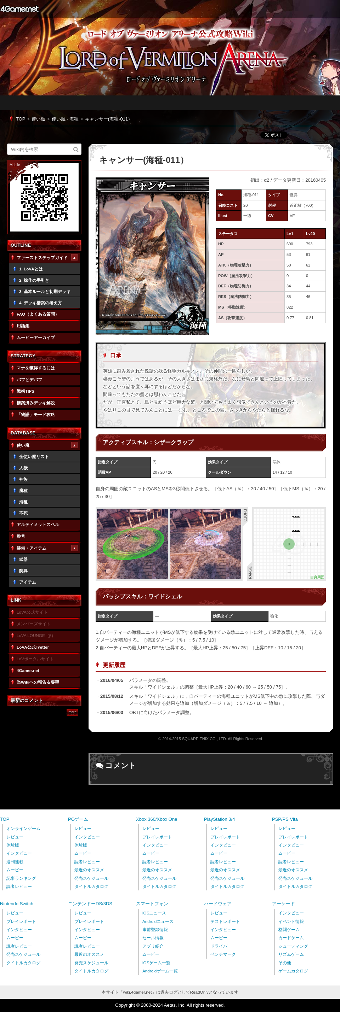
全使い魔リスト (34, 456)
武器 (23, 559)
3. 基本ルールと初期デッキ (44, 291)
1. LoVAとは (31, 269)
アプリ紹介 (153, 946)
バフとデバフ (29, 379)
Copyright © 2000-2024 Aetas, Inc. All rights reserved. (170, 1005)
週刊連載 (14, 861)
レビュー (14, 837)
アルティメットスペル (38, 524)
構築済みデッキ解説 (36, 402)
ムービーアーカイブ (36, 337)
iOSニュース (154, 913)
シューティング (293, 946)
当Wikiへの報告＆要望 (38, 682)
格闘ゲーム (289, 929)
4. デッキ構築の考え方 (40, 302)
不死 (23, 513)
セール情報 (153, 937)
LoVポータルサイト (35, 658)
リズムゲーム (291, 954)
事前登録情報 (155, 929)
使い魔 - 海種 (65, 119)
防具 (23, 570)
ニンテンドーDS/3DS (90, 903)
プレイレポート (157, 837)
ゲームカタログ (293, 971)
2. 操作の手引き (34, 280)
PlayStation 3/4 (219, 819)
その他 (284, 962)
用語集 (23, 325)
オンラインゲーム (23, 828)
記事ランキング (21, 878)
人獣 (23, 468)
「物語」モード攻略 (36, 414)
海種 (23, 501)
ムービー (14, 869)
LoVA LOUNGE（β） (36, 635)
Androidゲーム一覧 (160, 971)
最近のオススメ (89, 869)
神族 (23, 479)
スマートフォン (152, 903)
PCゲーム (78, 819)
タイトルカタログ (91, 886)
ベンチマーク (223, 954)
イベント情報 (291, 921)
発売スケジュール (91, 878)
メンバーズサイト (34, 623)
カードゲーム (291, 937)
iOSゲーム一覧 (156, 962)
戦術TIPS (25, 391)
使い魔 (38, 119)
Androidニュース (158, 921)
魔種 (23, 490)
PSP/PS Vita (285, 819)
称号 (21, 536)
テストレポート (225, 921)
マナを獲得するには (36, 367)
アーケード (283, 903)
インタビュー (19, 853)
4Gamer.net (19, 8)
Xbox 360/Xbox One (156, 819)
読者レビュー (19, 886)
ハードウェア (218, 903)
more (72, 712)
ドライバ (218, 946)
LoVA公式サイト (32, 612)
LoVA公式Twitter (33, 647)
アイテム (27, 582)
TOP (21, 119)
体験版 (12, 845)
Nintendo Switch (16, 903)
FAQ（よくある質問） (38, 314)
